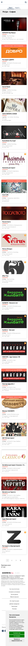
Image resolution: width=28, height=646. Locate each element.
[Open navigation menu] (1, 2)
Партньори (14, 606)
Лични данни (14, 594)
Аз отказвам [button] (17, 636)
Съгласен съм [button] (16, 633)
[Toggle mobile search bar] (25, 2)
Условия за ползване (14, 592)
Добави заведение (14, 604)
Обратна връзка (14, 597)
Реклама (14, 609)
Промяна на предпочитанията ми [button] (17, 639)
